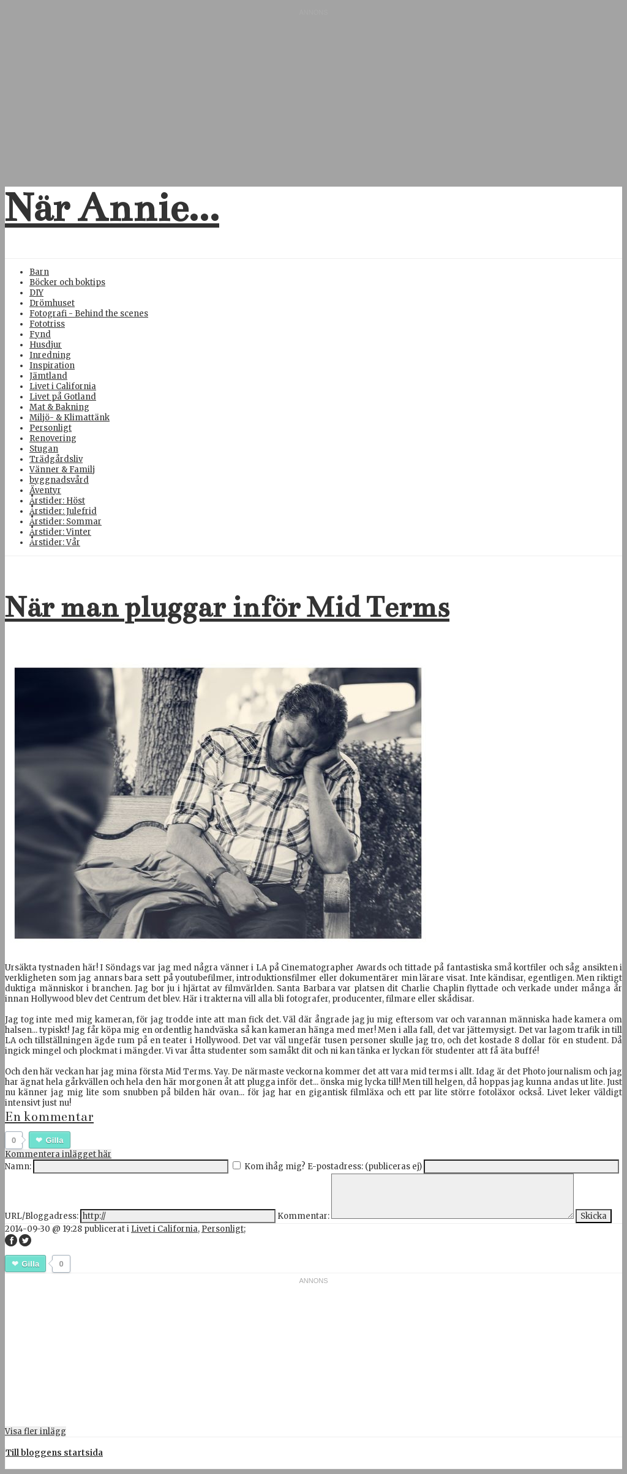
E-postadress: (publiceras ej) (364, 1166)
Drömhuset (52, 303)
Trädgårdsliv (56, 459)
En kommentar (49, 1117)
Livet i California (62, 386)
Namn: (18, 1166)
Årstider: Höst (57, 501)
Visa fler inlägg (35, 1431)
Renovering (53, 438)
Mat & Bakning (59, 407)
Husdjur (45, 345)
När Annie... (112, 208)
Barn (39, 272)
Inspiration (52, 365)
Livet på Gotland (62, 397)
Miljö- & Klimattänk (69, 417)
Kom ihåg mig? (275, 1166)
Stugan (43, 449)
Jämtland (48, 376)
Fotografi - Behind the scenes (88, 313)
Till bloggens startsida (54, 1453)
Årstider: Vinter (60, 532)
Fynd (40, 334)
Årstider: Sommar (65, 521)
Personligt (50, 428)
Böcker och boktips (67, 282)
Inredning (50, 355)
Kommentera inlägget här (58, 1154)
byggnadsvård (59, 480)
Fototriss (47, 324)
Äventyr (45, 490)
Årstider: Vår (54, 542)
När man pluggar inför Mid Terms (227, 607)
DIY (36, 293)
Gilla (54, 1140)
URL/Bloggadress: (41, 1216)
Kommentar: (303, 1216)
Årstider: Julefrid (63, 511)
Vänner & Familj (62, 469)
